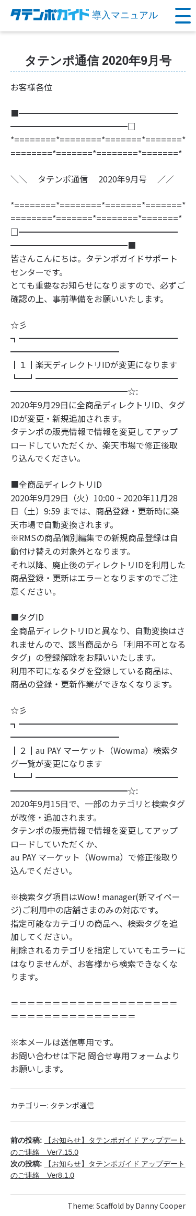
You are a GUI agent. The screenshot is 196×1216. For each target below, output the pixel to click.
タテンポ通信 (72, 1105)
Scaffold (110, 1205)
